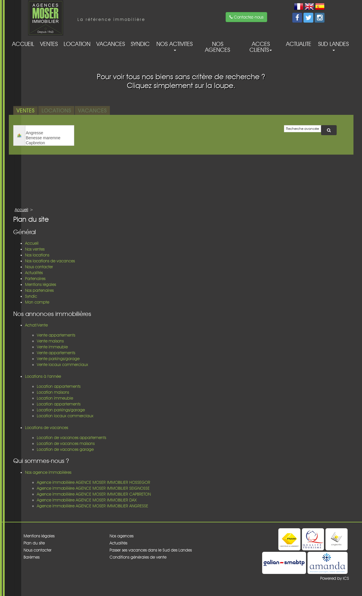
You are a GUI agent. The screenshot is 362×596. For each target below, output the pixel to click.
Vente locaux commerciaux (62, 364)
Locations (56, 110)
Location (77, 43)
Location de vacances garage (65, 449)
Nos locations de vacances (50, 261)
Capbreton (49, 142)
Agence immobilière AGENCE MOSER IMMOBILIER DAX (87, 500)
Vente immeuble (52, 347)
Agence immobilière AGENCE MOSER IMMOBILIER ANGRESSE (92, 506)
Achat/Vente (36, 325)
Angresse (49, 132)
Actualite (298, 43)
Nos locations (37, 255)
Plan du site (34, 543)
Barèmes (31, 557)
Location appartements (58, 386)
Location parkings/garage (61, 410)
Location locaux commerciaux (65, 415)
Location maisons (53, 392)
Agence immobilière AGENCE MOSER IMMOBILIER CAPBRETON (94, 494)
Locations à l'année (43, 376)
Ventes (49, 43)
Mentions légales (40, 284)
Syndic (140, 43)
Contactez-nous (246, 17)
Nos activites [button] (174, 45)
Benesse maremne (49, 137)
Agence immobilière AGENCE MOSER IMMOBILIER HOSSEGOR (93, 482)
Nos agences (217, 46)
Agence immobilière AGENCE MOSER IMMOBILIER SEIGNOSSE (93, 488)
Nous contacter (39, 266)
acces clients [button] (260, 46)
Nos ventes (34, 249)
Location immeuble (55, 398)
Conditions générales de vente (138, 557)
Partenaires (35, 278)
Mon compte (37, 302)
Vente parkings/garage (58, 358)
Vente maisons (50, 341)
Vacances (110, 43)
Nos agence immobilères (48, 472)
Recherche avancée (302, 128)
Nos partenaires (39, 290)
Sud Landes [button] (333, 45)
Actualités (34, 272)
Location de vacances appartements (71, 437)
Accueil (23, 43)
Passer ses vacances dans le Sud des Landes (151, 550)
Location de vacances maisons (66, 443)
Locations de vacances (46, 427)
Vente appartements (56, 335)
